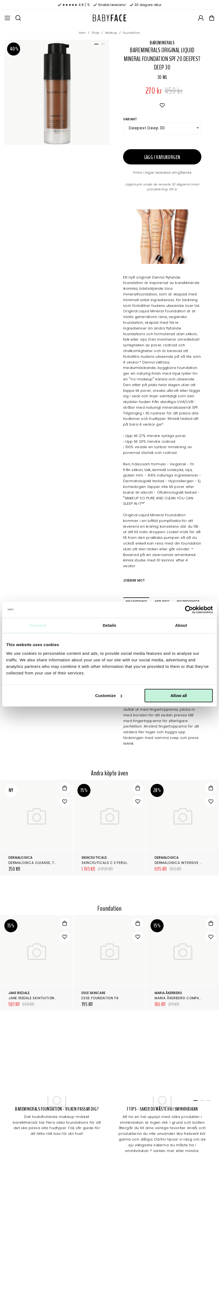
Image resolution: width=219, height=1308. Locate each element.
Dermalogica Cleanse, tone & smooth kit (47, 862)
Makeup (111, 33)
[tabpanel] (56, 92)
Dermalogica (20, 857)
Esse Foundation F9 (100, 998)
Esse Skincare (93, 993)
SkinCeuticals (94, 857)
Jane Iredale (19, 993)
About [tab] (181, 625)
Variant (130, 119)
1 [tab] (95, 45)
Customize (108, 695)
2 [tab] (102, 45)
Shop (95, 33)
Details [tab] (109, 625)
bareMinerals (162, 42)
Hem (82, 33)
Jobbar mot (134, 580)
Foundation (131, 33)
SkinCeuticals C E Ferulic (106, 862)
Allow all (178, 695)
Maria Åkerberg (168, 993)
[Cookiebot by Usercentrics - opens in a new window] (189, 610)
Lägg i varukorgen (162, 157)
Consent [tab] (38, 625)
